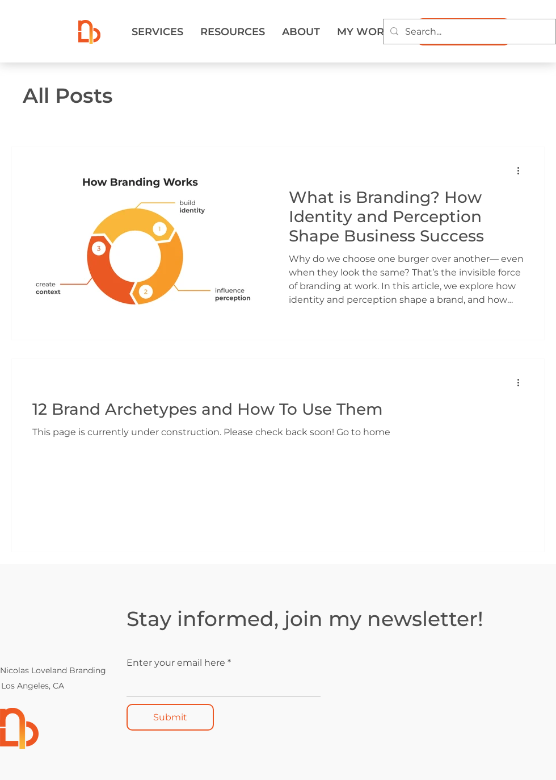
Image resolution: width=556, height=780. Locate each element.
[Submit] (170, 717)
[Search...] (468, 31)
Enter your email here (176, 663)
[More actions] (522, 170)
